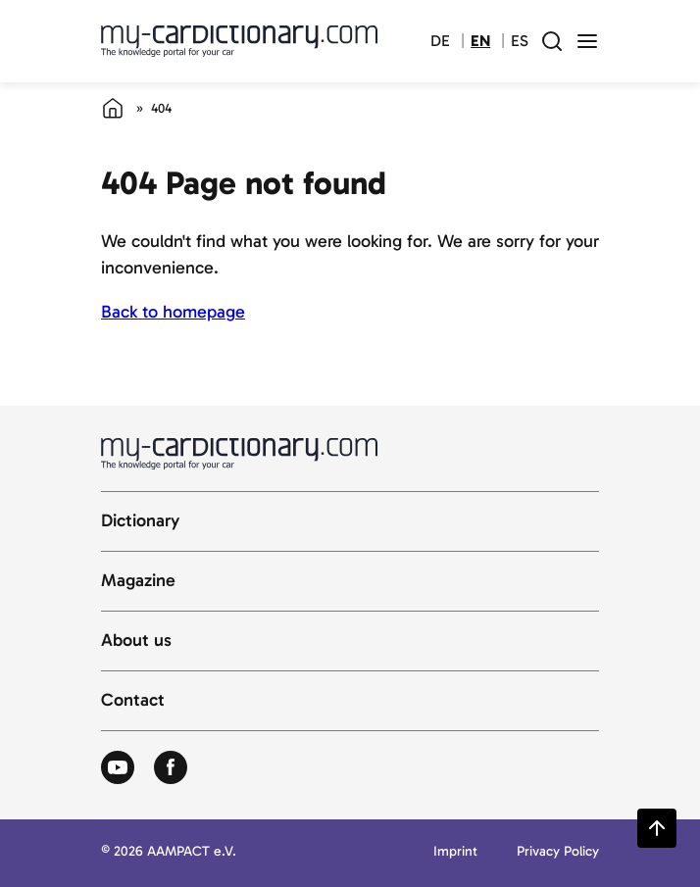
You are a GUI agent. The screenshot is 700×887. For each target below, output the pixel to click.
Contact (133, 701)
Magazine (138, 581)
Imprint (455, 852)
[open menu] (587, 41)
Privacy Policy (558, 852)
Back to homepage (173, 311)
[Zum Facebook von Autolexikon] (170, 768)
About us (136, 641)
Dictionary (140, 521)
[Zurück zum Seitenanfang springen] (656, 828)
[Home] (113, 108)
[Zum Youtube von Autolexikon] (117, 768)
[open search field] (552, 41)
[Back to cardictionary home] (239, 41)
